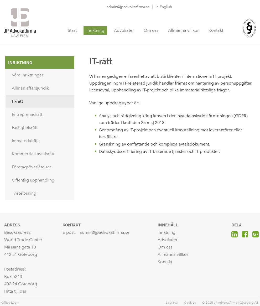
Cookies (190, 302)
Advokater (124, 30)
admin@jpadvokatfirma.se (128, 7)
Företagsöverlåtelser (31, 166)
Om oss (151, 30)
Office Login (10, 302)
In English (163, 7)
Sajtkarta (171, 302)
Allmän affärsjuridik (30, 88)
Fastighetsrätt (25, 127)
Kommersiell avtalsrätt (33, 153)
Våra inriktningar (27, 74)
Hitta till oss (15, 291)
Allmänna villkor (183, 30)
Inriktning (95, 30)
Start (72, 30)
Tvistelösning (24, 193)
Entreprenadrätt (27, 114)
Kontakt (216, 30)
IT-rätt (17, 101)
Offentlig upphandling (33, 180)
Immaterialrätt (25, 140)
